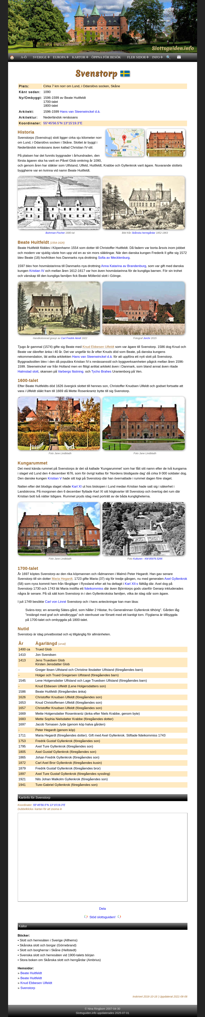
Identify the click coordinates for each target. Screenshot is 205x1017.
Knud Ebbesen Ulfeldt (36, 983)
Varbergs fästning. (71, 371)
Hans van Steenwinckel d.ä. (80, 111)
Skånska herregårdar (143, 232)
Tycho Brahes (101, 371)
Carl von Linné (55, 602)
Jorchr (146, 338)
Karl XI (77, 486)
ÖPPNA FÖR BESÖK (106, 57)
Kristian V (55, 478)
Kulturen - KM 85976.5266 (147, 558)
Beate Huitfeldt (31, 973)
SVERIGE (41, 57)
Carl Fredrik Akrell (71, 338)
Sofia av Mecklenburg (113, 258)
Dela (102, 908)
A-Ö (24, 57)
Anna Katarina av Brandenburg (123, 266)
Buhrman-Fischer (55, 232)
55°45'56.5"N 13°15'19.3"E (62, 123)
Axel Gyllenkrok (175, 579)
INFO (157, 57)
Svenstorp (27, 988)
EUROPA (60, 57)
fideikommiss (93, 588)
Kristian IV (36, 271)
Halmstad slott (28, 371)
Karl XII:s (131, 584)
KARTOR (80, 57)
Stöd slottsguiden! (102, 917)
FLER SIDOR (138, 57)
